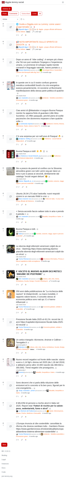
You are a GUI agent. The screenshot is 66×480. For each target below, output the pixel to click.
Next (4, 445)
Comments (13, 13)
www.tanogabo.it (21, 345)
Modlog (4, 455)
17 (18, 187)
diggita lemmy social (13, 2)
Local (34, 13)
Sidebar (6, 9)
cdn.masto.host (21, 96)
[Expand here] (11, 85)
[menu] (62, 2)
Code (4, 472)
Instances (5, 464)
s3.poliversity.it (20, 370)
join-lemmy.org (7, 476)
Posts (5, 13)
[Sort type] (10, 19)
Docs (3, 468)
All (40, 13)
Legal (4, 459)
